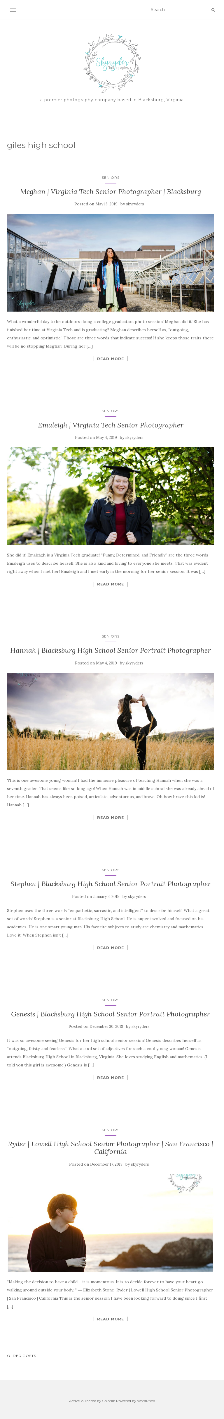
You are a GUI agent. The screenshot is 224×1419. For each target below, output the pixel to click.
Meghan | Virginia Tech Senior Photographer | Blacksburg (110, 191)
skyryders (135, 204)
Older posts (21, 1355)
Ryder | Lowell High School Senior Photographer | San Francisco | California (110, 1147)
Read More (110, 358)
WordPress (146, 1401)
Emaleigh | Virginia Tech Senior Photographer (110, 425)
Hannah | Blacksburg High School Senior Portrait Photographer (110, 650)
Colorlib (108, 1401)
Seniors (111, 177)
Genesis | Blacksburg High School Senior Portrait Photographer (110, 1013)
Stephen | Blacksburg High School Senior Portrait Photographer (110, 883)
